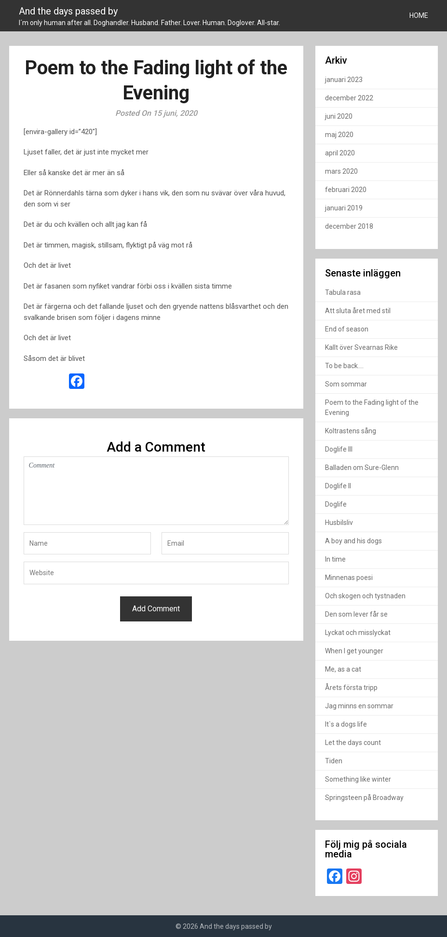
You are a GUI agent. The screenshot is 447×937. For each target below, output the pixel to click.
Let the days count (353, 742)
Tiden (333, 761)
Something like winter (358, 779)
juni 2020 (338, 116)
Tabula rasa (343, 292)
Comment (156, 490)
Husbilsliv (339, 522)
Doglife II (338, 486)
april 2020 (340, 153)
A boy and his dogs (353, 541)
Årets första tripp (351, 687)
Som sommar (346, 384)
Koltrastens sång (350, 431)
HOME (418, 15)
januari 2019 (344, 208)
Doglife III (338, 449)
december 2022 (349, 98)
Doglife (336, 504)
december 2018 (349, 226)
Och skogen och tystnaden (365, 596)
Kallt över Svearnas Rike (361, 347)
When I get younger (354, 651)
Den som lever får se (356, 614)
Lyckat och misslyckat (358, 632)
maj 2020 (339, 134)
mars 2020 (341, 171)
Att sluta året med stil (358, 311)
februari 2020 (345, 189)
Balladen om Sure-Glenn (362, 467)
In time (335, 559)
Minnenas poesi (349, 577)
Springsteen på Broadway (364, 797)
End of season (346, 329)
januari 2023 (344, 79)
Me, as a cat (343, 669)
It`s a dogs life (346, 724)
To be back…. (344, 366)
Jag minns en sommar (359, 706)
